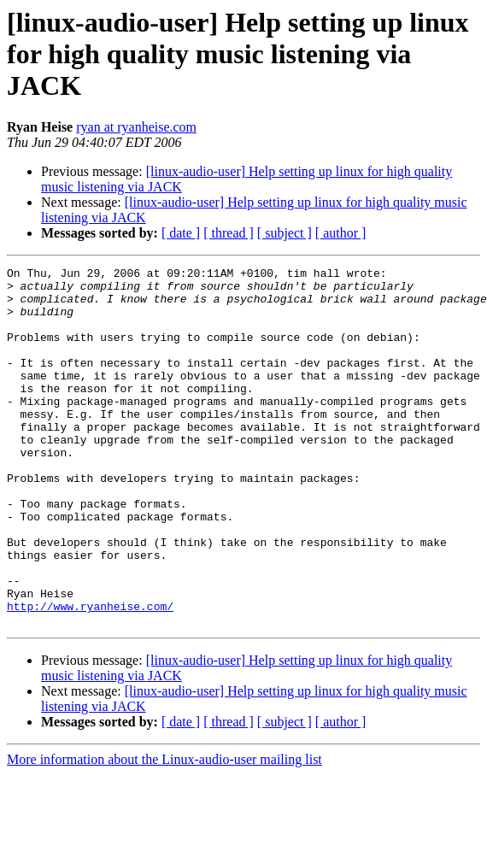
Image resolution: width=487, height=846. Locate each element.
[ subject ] (284, 233)
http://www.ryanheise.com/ (90, 675)
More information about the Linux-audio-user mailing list (164, 831)
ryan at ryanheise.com (136, 127)
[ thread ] (228, 233)
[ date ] (180, 233)
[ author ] (341, 233)
